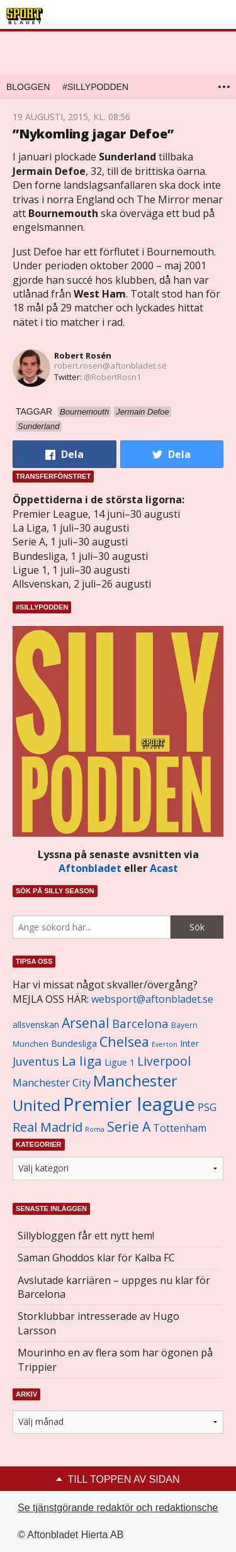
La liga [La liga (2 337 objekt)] (82, 1060)
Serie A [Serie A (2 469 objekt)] (128, 1126)
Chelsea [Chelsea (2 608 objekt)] (124, 1041)
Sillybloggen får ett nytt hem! (86, 1235)
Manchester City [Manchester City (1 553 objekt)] (52, 1082)
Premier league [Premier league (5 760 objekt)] (129, 1104)
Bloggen (28, 87)
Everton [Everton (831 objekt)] (164, 1044)
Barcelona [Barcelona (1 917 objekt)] (140, 1023)
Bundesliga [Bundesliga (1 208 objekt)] (74, 1043)
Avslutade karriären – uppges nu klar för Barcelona (114, 1287)
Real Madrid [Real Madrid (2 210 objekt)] (47, 1127)
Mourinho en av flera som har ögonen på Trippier (115, 1359)
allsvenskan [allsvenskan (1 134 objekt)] (36, 1024)
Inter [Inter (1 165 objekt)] (189, 1043)
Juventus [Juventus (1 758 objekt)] (36, 1061)
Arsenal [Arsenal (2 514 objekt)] (86, 1022)
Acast (164, 868)
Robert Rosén (82, 355)
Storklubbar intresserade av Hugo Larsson (98, 1323)
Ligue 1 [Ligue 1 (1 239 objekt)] (119, 1062)
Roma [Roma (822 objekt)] (94, 1129)
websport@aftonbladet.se (152, 999)
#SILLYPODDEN (95, 87)
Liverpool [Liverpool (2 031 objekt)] (164, 1060)
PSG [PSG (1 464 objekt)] (207, 1107)
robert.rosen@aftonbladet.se (110, 365)
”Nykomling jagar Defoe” (93, 133)
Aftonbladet (90, 868)
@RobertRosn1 (112, 376)
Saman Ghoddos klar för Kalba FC (96, 1257)
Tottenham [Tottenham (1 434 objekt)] (179, 1128)
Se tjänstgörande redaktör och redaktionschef (119, 1507)
